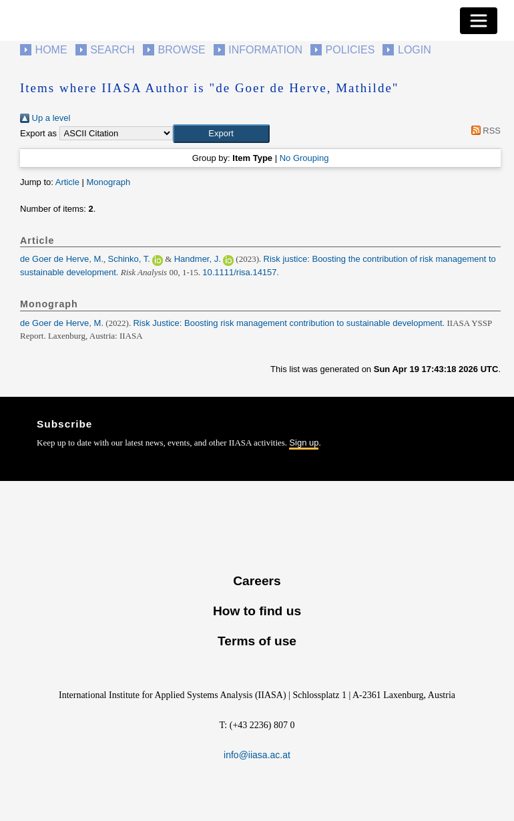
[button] (221, 133)
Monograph (108, 182)
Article (67, 182)
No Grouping (304, 158)
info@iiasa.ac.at (257, 755)
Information (265, 49)
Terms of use (257, 641)
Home (51, 49)
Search (112, 49)
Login (414, 49)
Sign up (303, 443)
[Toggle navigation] (478, 20)
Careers (256, 581)
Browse (181, 49)
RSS (484, 131)
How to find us (257, 611)
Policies (350, 49)
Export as (38, 133)
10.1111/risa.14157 (239, 272)
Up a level (45, 118)
